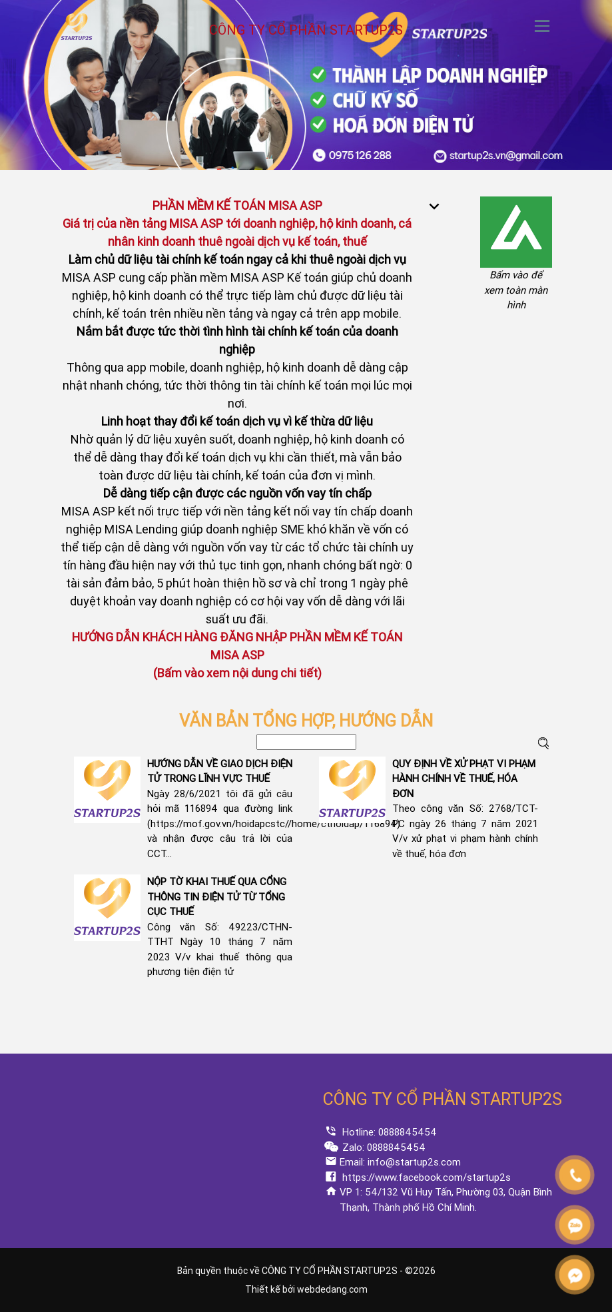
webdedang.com (332, 1289)
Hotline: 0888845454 (388, 1132)
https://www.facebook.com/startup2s (425, 1177)
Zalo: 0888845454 (383, 1147)
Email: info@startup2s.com (400, 1162)
